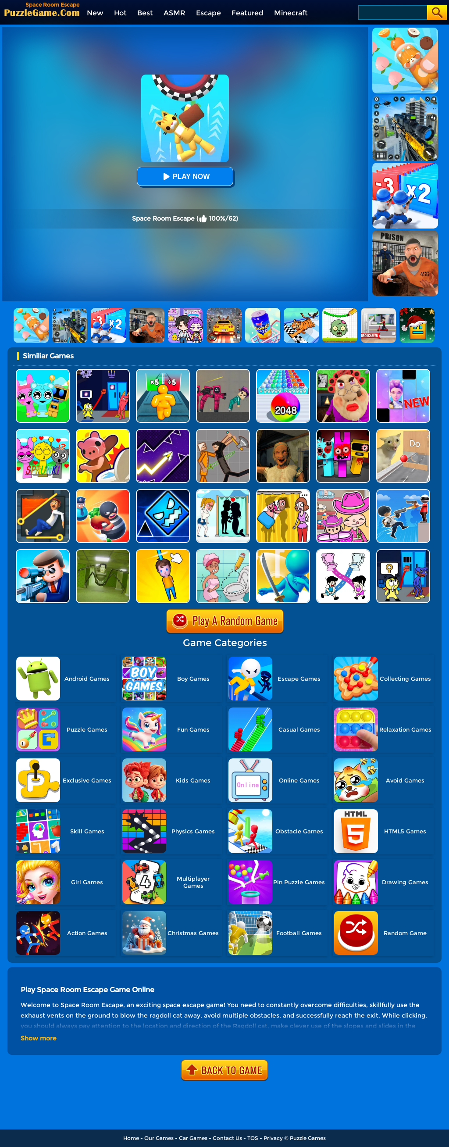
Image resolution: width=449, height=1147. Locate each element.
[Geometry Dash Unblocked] (163, 492)
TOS (252, 1138)
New (95, 13)
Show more (39, 1038)
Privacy (273, 1138)
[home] (41, 12)
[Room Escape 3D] (103, 492)
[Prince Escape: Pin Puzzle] (43, 492)
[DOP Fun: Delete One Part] (283, 492)
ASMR (174, 13)
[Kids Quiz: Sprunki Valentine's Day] (43, 432)
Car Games (193, 1138)
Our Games (159, 1138)
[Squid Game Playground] (223, 372)
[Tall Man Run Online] (163, 372)
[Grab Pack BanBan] (103, 372)
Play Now (185, 176)
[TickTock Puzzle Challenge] (403, 432)
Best (145, 13)
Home (131, 1138)
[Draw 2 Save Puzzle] (223, 552)
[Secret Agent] (43, 552)
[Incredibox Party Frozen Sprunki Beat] (43, 372)
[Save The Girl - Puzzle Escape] (223, 492)
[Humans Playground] (223, 432)
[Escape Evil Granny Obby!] (343, 372)
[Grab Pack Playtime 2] (403, 552)
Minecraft (291, 13)
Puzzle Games (308, 1138)
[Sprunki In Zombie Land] (343, 432)
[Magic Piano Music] (403, 372)
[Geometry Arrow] (163, 432)
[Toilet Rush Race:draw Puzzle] (343, 552)
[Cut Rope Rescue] (163, 552)
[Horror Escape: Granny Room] (283, 432)
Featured (248, 13)
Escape (208, 13)
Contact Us (227, 1138)
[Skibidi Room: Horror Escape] (103, 552)
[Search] (392, 12)
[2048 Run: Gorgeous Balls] (283, 372)
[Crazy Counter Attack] (403, 492)
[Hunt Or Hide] (103, 432)
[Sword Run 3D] (283, 552)
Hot (120, 13)
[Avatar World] (343, 492)
